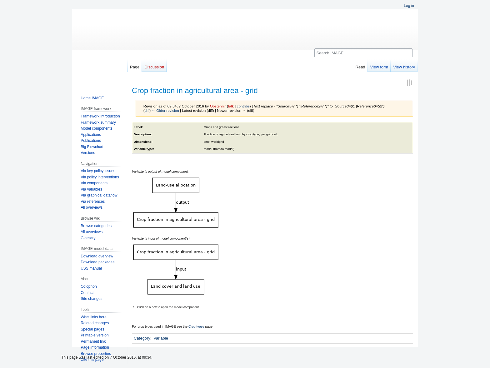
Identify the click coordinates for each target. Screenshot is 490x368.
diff (147, 110)
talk (231, 106)
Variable (160, 338)
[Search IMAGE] (363, 52)
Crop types (196, 326)
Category (142, 338)
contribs (243, 106)
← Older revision (165, 110)
